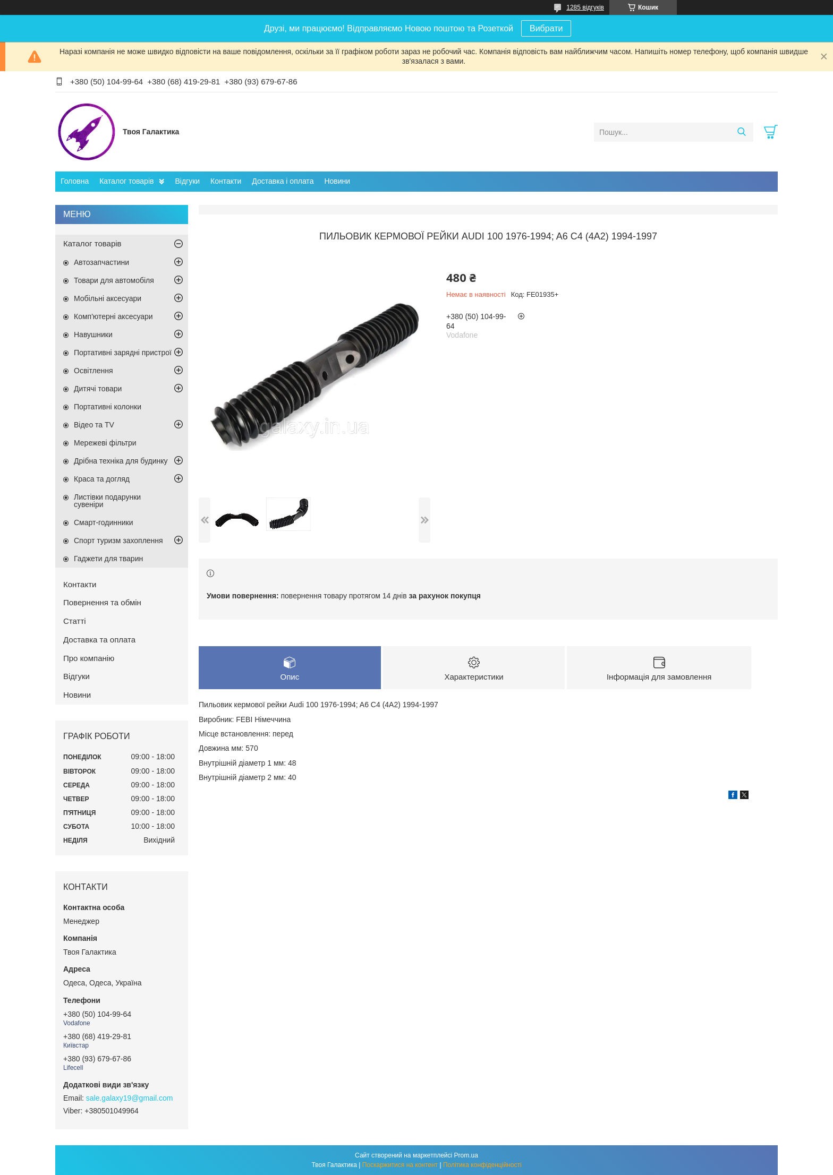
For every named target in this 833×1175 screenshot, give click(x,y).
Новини (337, 181)
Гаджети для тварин (108, 558)
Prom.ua (466, 1155)
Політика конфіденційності (482, 1165)
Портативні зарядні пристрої (123, 352)
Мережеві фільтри (105, 443)
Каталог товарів (126, 181)
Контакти (225, 181)
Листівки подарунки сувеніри (107, 501)
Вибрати (546, 28)
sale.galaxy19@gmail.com (129, 1098)
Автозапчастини (101, 262)
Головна (75, 181)
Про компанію (88, 658)
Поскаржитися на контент (400, 1165)
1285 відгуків (585, 7)
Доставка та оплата (99, 639)
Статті (74, 620)
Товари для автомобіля (114, 280)
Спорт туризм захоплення (118, 540)
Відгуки (187, 181)
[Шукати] (741, 132)
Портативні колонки (107, 406)
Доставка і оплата (282, 181)
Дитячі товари (98, 388)
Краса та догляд (102, 479)
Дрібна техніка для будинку (121, 461)
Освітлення (93, 370)
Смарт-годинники (103, 522)
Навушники (93, 334)
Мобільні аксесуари (107, 298)
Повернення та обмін (102, 602)
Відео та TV (94, 425)
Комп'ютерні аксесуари (113, 316)
